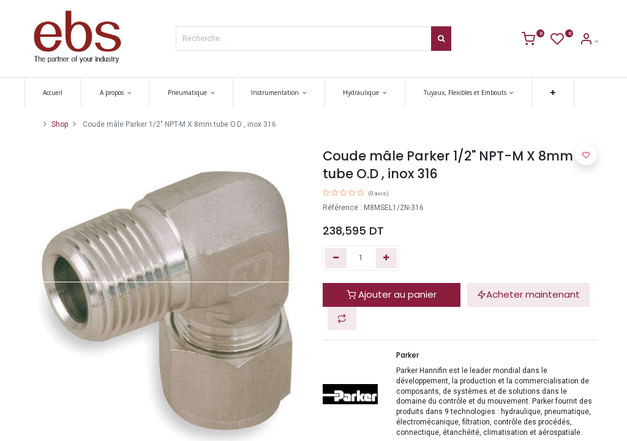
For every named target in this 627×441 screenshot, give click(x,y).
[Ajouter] (386, 258)
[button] (557, 92)
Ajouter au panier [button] (392, 294)
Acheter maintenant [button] (528, 294)
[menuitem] (57, 92)
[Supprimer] (336, 258)
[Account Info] (588, 41)
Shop (59, 124)
